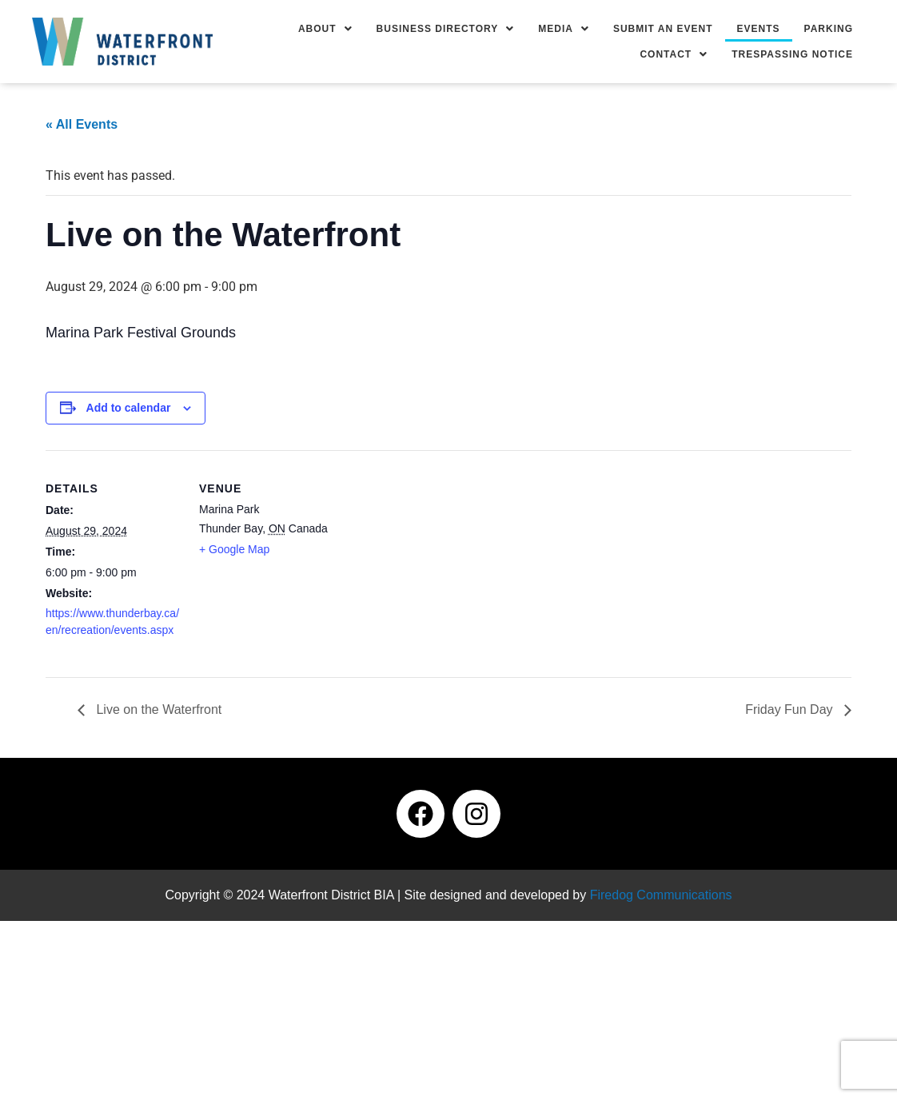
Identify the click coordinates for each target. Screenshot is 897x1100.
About (325, 28)
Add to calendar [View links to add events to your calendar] (128, 407)
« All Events (82, 124)
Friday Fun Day (790, 709)
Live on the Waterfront (157, 709)
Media (563, 28)
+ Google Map (234, 549)
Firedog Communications (661, 895)
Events (758, 28)
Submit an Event (663, 28)
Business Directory (446, 28)
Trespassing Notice (792, 54)
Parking (828, 28)
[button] (325, 29)
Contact (674, 54)
